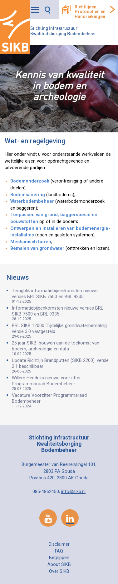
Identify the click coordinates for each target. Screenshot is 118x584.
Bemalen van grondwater (38, 248)
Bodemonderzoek (29, 181)
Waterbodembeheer (32, 201)
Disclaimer (59, 544)
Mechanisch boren (30, 242)
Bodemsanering (27, 194)
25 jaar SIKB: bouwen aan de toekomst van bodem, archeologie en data (62, 348)
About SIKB (59, 564)
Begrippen (59, 557)
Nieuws (17, 277)
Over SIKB (59, 571)
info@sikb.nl (73, 491)
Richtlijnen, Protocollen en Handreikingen (90, 12)
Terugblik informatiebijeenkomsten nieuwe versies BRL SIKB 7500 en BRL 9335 (62, 296)
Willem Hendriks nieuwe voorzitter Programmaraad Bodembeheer (62, 383)
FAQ (59, 551)
